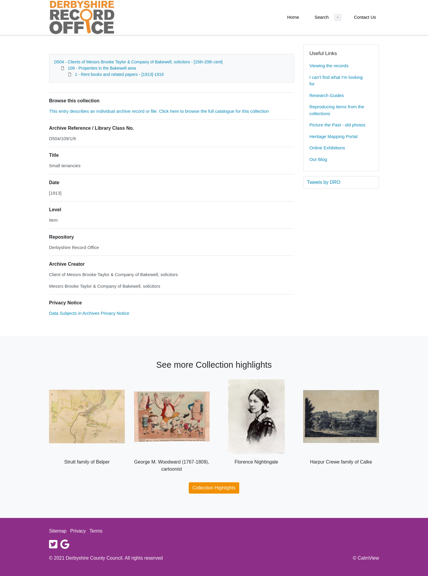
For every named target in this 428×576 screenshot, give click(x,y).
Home (293, 17)
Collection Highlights (214, 487)
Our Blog (318, 159)
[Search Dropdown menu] (338, 17)
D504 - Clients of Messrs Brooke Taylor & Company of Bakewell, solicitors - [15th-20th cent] (138, 62)
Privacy (78, 530)
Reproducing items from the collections (336, 110)
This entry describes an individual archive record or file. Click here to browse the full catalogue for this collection (159, 111)
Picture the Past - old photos (337, 124)
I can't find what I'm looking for (336, 81)
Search (321, 17)
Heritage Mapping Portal (333, 136)
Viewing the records (328, 65)
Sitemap (58, 530)
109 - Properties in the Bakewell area (102, 68)
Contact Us (365, 17)
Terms (96, 530)
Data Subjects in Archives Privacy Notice (89, 313)
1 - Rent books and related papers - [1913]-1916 (119, 74)
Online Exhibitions (327, 147)
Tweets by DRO (323, 182)
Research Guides (326, 95)
